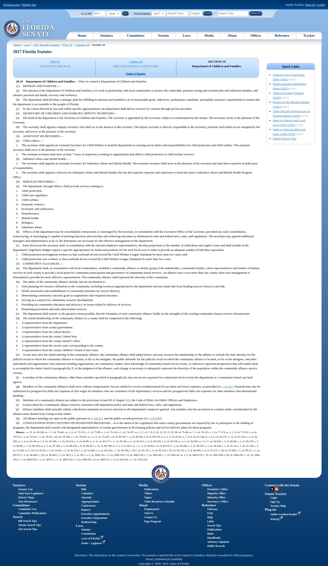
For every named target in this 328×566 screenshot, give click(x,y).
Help (210, 517)
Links (210, 521)
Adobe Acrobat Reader (286, 514)
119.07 (154, 418)
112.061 (228, 386)
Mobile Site (29, 4)
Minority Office (216, 497)
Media (209, 35)
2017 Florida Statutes (46, 44)
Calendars (87, 493)
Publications (151, 489)
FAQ (210, 513)
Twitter (272, 489)
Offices (256, 35)
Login (321, 4)
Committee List (27, 509)
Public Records (216, 546)
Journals (86, 497)
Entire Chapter (136, 73)
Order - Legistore (93, 543)
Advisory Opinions (218, 541)
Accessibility (174, 559)
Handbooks (214, 537)
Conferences (88, 505)
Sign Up (310, 4)
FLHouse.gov (11, 4)
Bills (84, 489)
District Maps (26, 497)
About (232, 35)
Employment (151, 509)
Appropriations (90, 501)
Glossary (212, 509)
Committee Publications (32, 513)
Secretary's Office (217, 501)
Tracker (309, 35)
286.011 (98, 418)
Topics (148, 497)
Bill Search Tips (27, 521)
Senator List (25, 489)
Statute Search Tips (284, 138)
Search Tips (214, 525)
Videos (148, 493)
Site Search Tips (27, 529)
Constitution (88, 533)
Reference (282, 35)
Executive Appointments (95, 513)
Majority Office (216, 493)
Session (163, 35)
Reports (86, 509)
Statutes (86, 529)
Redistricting (89, 522)
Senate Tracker (276, 494)
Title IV (67, 44)
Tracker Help (278, 505)
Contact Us (150, 517)
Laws (186, 35)
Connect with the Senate (282, 485)
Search (18, 517)
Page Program (152, 521)
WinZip (277, 519)
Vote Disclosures (27, 501)
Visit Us (148, 513)
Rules (210, 533)
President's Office (217, 489)
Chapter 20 (82, 44)
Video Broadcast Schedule (159, 501)
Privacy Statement (156, 559)
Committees (135, 35)
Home (82, 35)
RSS (276, 489)
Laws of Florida (92, 538)
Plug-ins (271, 509)
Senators (106, 35)
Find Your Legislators (31, 493)
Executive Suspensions (94, 518)
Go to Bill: (86, 13)
